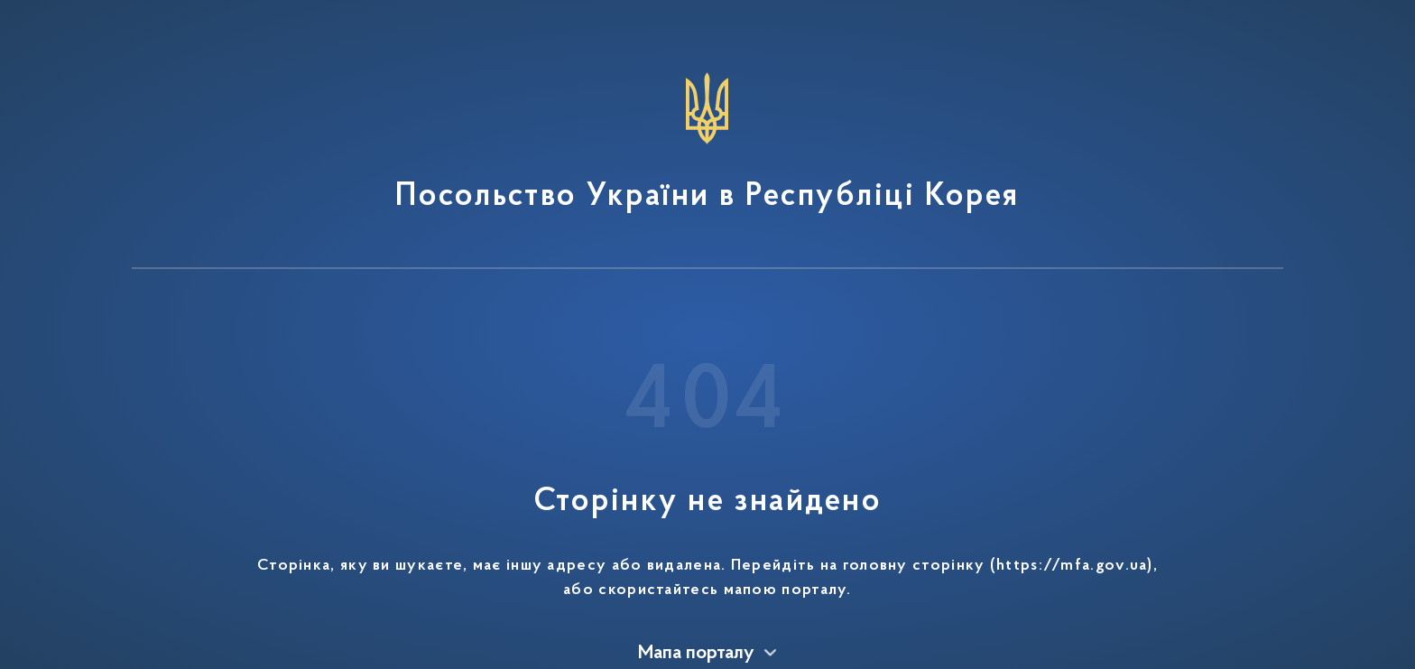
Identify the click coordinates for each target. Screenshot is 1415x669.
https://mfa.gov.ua (1071, 566)
